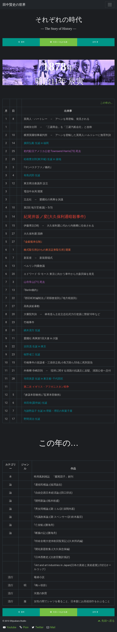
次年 (95, 42)
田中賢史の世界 (14, 5)
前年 (21, 42)
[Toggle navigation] (109, 4)
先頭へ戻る (106, 620)
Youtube (11, 627)
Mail (52, 627)
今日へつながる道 (58, 42)
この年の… (106, 102)
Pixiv (26, 627)
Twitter (39, 627)
